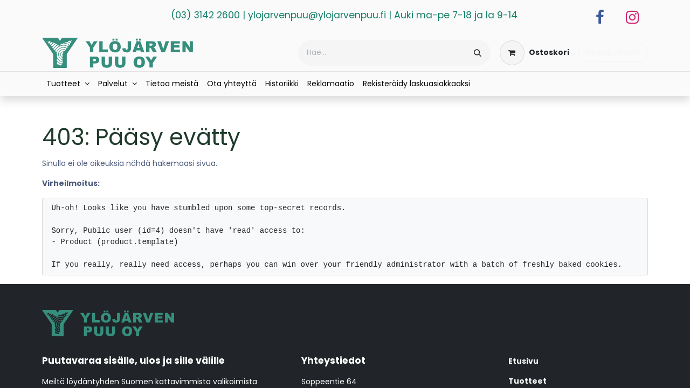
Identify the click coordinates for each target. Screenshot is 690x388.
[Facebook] (600, 17)
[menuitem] (68, 84)
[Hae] (478, 53)
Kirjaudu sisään (613, 52)
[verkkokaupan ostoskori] (534, 53)
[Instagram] (632, 17)
